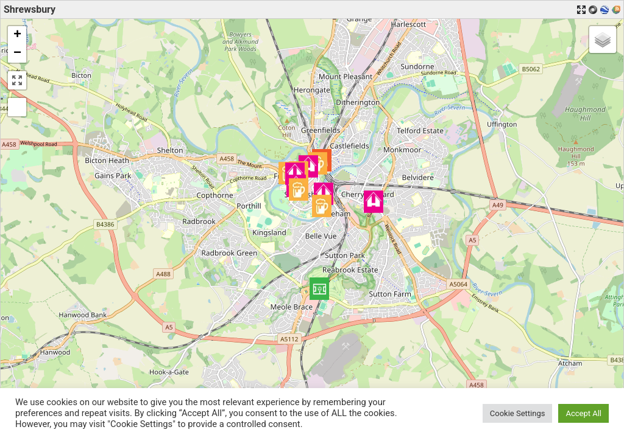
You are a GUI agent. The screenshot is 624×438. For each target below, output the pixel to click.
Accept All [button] (583, 413)
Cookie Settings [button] (517, 413)
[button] (319, 288)
